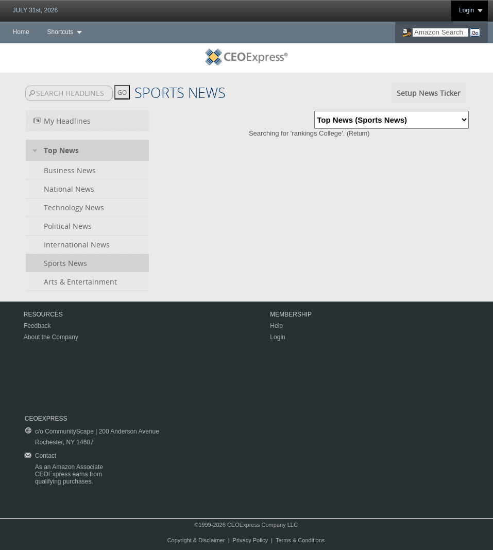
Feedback (37, 325)
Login (466, 10)
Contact (45, 455)
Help (276, 325)
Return (358, 133)
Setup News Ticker (429, 93)
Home (21, 32)
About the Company (51, 337)
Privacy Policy (250, 540)
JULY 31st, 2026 (35, 10)
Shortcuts (60, 32)
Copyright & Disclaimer (196, 540)
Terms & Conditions (300, 540)
